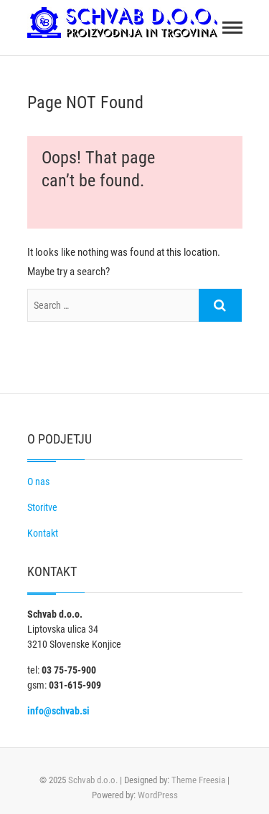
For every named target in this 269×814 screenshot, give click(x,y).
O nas (38, 481)
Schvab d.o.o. (93, 780)
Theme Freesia (198, 780)
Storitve (42, 507)
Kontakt (42, 533)
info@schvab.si (58, 711)
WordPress (158, 795)
